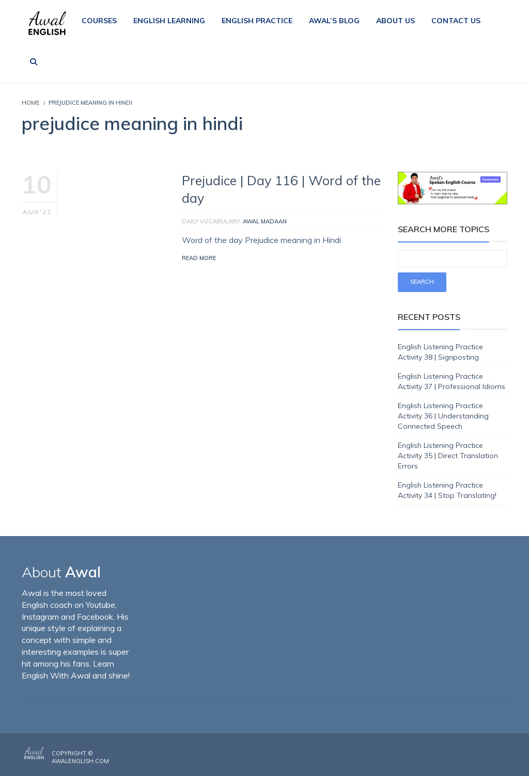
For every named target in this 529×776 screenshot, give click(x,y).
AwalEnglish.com (80, 761)
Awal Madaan (265, 221)
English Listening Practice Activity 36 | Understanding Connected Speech (443, 416)
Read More (199, 258)
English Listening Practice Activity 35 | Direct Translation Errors (448, 456)
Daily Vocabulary (211, 221)
